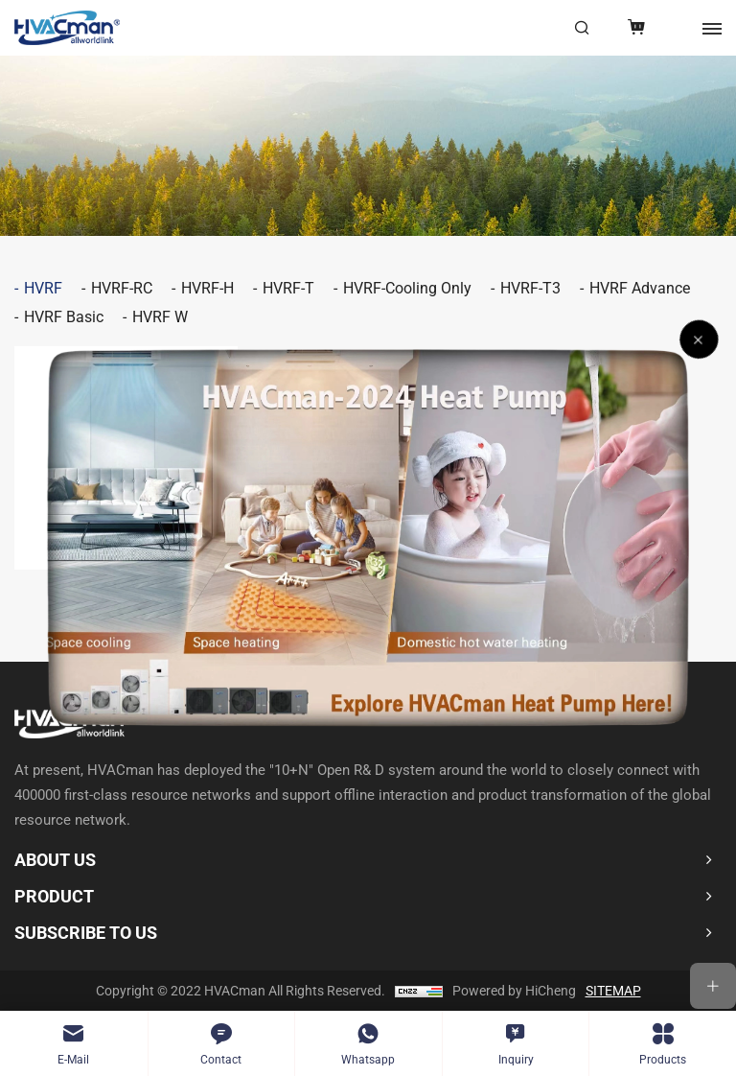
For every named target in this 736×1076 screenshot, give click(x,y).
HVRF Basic (64, 317)
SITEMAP (613, 990)
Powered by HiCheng (514, 990)
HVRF (43, 288)
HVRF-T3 (530, 288)
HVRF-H (207, 288)
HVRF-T (288, 288)
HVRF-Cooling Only (407, 288)
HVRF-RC (121, 288)
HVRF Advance (639, 288)
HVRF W (160, 317)
